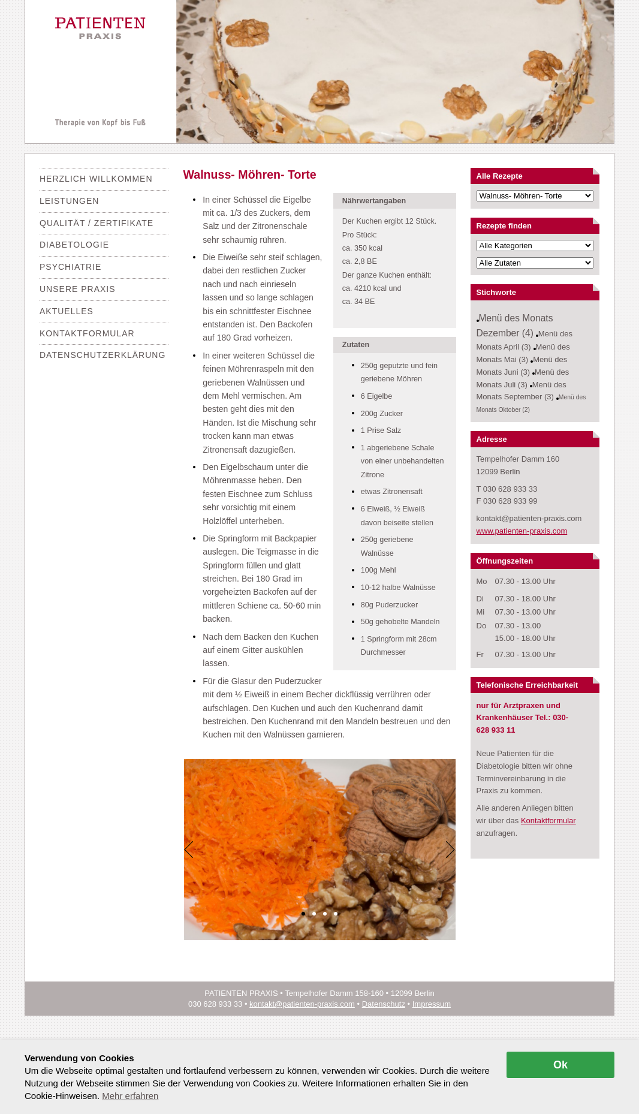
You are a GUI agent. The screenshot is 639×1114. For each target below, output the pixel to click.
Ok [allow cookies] (560, 1065)
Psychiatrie (70, 267)
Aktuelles (67, 311)
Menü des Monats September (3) (521, 391)
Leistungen (69, 201)
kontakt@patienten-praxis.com (302, 1003)
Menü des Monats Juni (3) (522, 366)
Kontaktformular (87, 333)
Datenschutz (383, 1003)
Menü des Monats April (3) (524, 340)
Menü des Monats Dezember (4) (515, 325)
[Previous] (189, 849)
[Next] (450, 849)
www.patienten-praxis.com (522, 530)
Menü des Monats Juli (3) (523, 378)
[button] (303, 913)
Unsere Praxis (78, 289)
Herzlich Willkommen (96, 178)
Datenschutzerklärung (102, 355)
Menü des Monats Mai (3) (523, 353)
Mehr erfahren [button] (130, 1096)
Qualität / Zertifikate (96, 223)
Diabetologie (74, 244)
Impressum (431, 1003)
